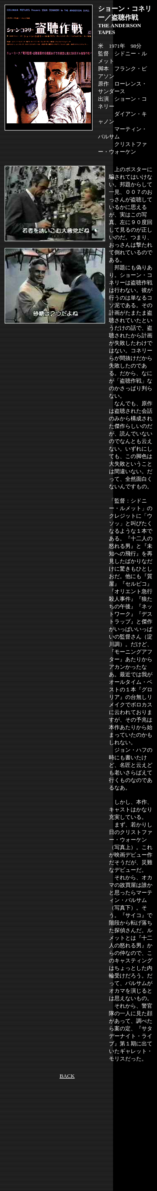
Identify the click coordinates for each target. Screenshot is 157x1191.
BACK (67, 1076)
